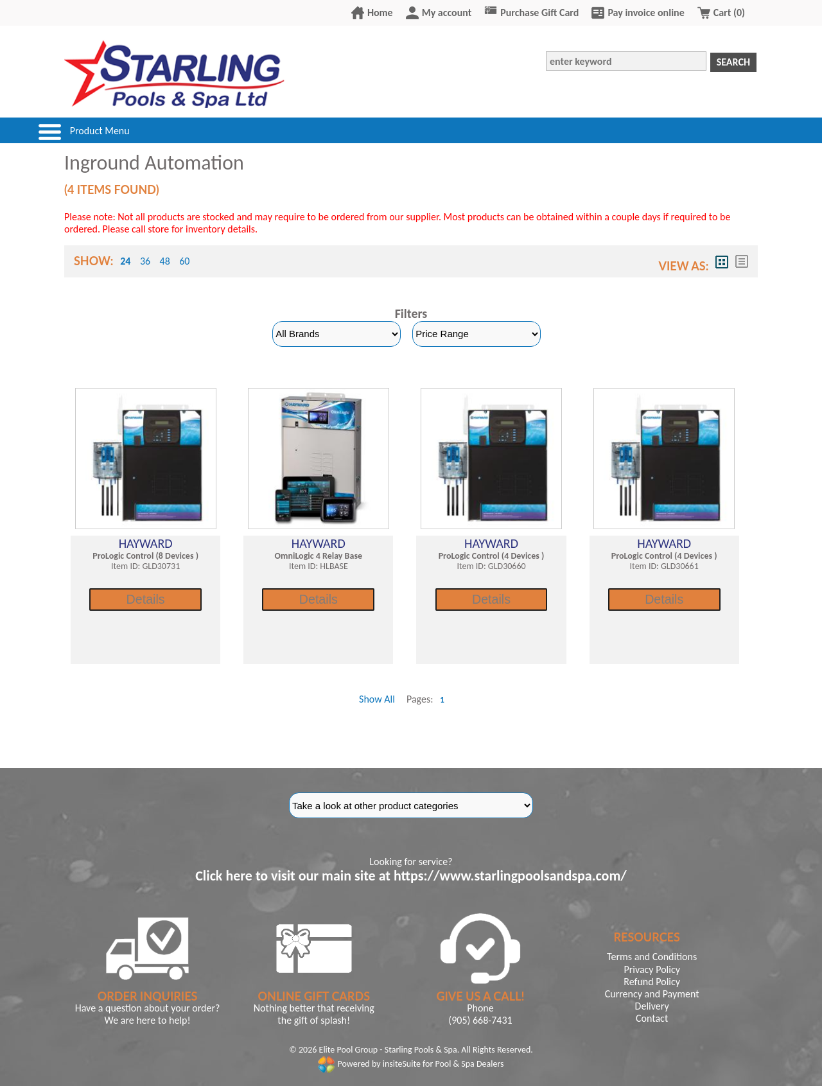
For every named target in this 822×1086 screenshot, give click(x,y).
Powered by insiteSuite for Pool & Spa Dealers (410, 1063)
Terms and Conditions (652, 956)
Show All (377, 699)
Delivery (652, 1006)
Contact (652, 1018)
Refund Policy (652, 982)
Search (733, 62)
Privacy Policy (652, 969)
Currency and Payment (652, 994)
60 (184, 261)
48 (165, 261)
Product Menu (100, 131)
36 (145, 261)
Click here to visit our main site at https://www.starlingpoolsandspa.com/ (411, 875)
